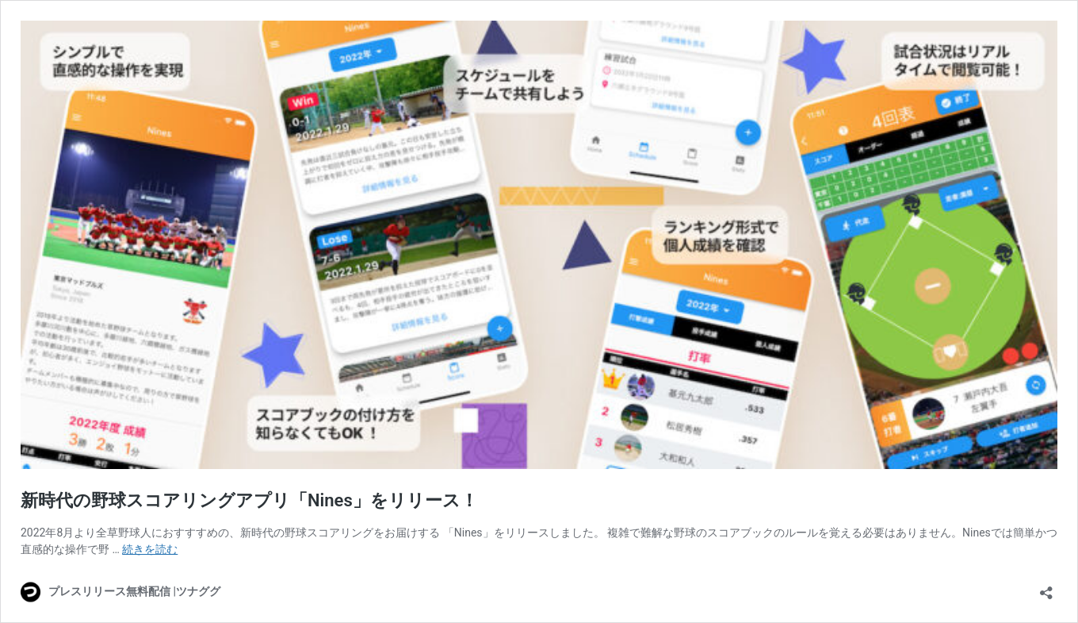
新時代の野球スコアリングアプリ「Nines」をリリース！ (249, 500)
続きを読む (150, 549)
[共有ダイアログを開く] (1046, 587)
